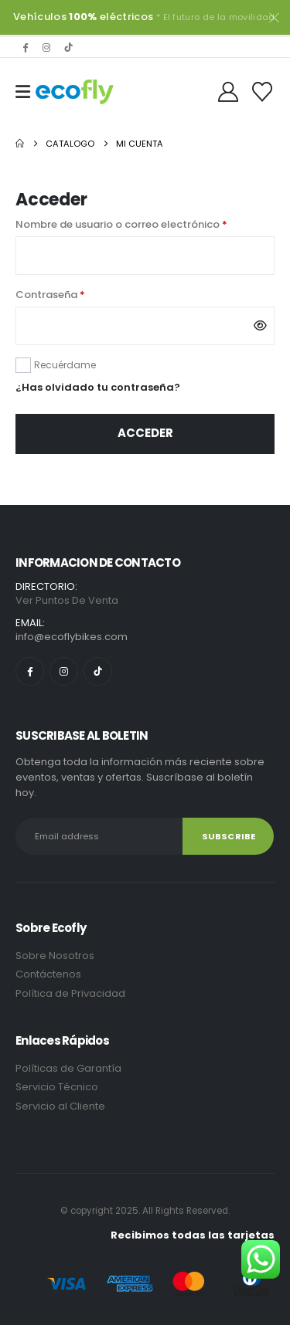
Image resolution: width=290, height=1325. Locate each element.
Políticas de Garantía (68, 1068)
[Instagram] (46, 47)
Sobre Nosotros (54, 955)
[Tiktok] (68, 47)
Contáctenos (48, 974)
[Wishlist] (263, 92)
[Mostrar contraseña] (260, 326)
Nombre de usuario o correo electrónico (145, 224)
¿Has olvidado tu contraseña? (97, 387)
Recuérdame (65, 364)
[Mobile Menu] (22, 91)
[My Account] (229, 92)
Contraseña (79, 294)
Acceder (145, 433)
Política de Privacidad (71, 993)
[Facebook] (25, 47)
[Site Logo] (75, 92)
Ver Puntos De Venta (66, 600)
